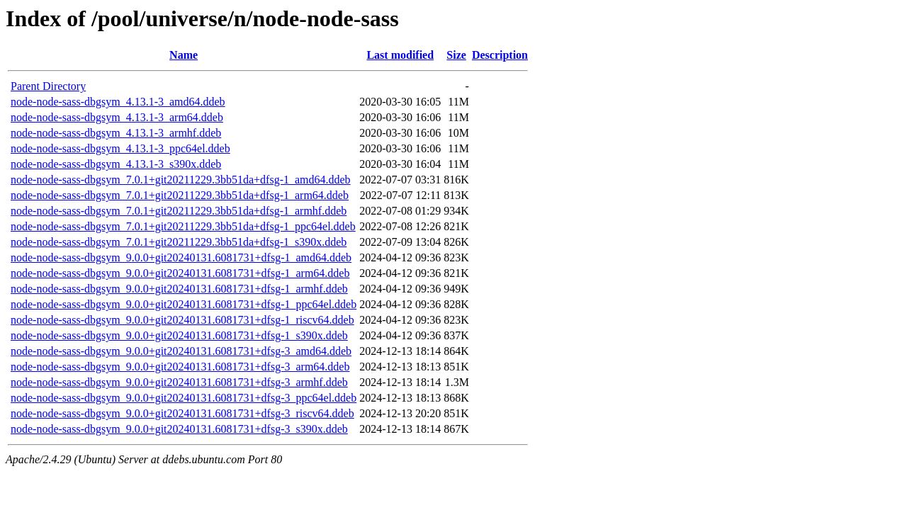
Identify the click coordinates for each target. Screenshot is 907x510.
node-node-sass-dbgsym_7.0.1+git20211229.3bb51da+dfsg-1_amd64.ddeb (181, 180)
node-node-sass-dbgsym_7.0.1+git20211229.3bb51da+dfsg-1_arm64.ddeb (180, 195)
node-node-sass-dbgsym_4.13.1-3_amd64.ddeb (118, 102)
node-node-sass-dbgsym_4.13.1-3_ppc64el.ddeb (120, 148)
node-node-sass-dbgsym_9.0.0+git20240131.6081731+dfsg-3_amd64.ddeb (181, 351)
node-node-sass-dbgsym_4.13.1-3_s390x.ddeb (116, 164)
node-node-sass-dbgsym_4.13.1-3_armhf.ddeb (116, 133)
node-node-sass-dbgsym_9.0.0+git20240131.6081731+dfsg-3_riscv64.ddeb (182, 413)
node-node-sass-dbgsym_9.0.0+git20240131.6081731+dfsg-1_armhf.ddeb (179, 289)
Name (183, 55)
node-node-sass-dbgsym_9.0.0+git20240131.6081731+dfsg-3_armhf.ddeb (179, 382)
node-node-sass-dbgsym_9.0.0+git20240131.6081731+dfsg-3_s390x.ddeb (179, 429)
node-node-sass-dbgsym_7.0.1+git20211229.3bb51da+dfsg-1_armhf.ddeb (179, 211)
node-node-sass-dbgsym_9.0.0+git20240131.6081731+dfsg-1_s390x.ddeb (179, 335)
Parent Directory (48, 86)
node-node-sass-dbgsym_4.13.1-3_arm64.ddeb (117, 117)
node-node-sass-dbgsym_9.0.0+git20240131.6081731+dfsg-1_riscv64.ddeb (182, 320)
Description (500, 55)
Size (456, 55)
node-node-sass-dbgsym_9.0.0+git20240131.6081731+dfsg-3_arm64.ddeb (180, 367)
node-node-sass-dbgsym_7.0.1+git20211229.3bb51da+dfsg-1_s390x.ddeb (179, 242)
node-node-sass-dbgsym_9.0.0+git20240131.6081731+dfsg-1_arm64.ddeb (180, 273)
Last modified (400, 55)
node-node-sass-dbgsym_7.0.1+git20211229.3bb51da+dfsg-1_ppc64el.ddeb (183, 226)
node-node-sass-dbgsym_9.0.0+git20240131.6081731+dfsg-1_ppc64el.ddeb (183, 304)
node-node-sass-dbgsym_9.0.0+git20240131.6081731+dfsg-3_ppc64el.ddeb (183, 398)
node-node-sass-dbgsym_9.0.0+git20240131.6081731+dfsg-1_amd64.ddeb (181, 257)
